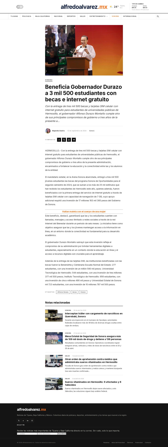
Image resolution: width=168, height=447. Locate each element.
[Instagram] (32, 420)
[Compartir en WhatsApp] (69, 140)
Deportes (71, 16)
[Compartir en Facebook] (59, 140)
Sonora (115, 16)
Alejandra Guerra (58, 131)
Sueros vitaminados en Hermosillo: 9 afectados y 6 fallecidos (93, 383)
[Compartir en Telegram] (74, 140)
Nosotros (106, 442)
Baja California (42, 16)
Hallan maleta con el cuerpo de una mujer (84, 211)
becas (75, 292)
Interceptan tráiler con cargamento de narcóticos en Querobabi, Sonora (94, 315)
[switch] (20, 6)
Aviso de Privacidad (118, 442)
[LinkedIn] (27, 420)
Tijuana (14, 16)
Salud (82, 16)
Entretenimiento (99, 16)
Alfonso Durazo (63, 292)
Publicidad (139, 442)
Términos (130, 442)
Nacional (58, 16)
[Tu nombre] (27, 434)
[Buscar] (158, 16)
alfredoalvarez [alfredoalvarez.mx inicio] (84, 7)
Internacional (130, 16)
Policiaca (26, 16)
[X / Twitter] (19, 420)
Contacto (148, 442)
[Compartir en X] (64, 140)
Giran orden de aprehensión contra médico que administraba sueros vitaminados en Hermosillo (91, 361)
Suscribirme (62, 434)
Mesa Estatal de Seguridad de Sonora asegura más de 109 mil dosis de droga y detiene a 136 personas (93, 338)
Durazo (83, 292)
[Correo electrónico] (47, 434)
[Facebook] (23, 420)
